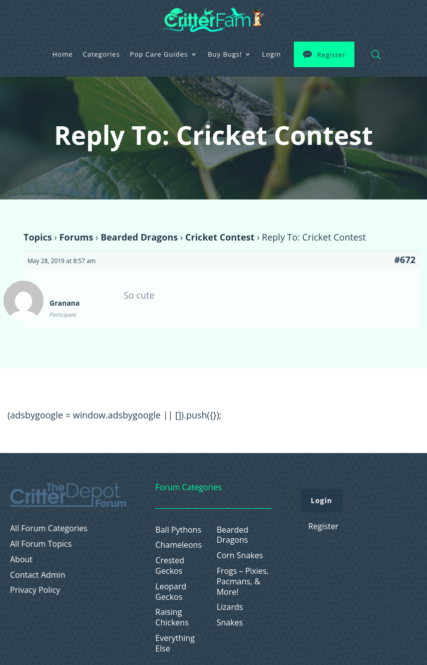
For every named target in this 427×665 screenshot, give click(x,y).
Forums (76, 237)
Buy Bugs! (225, 54)
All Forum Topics (41, 544)
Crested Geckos (169, 565)
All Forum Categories (49, 528)
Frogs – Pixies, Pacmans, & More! (243, 581)
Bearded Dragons (139, 237)
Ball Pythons (178, 530)
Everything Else (174, 643)
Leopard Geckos (170, 591)
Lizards (230, 607)
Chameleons (178, 545)
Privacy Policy (35, 590)
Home (63, 54)
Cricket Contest (219, 237)
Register (331, 54)
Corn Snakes (240, 555)
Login (271, 54)
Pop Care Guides (159, 54)
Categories (101, 54)
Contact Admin (37, 575)
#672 (404, 259)
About (21, 559)
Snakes (230, 622)
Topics (38, 237)
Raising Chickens (171, 617)
